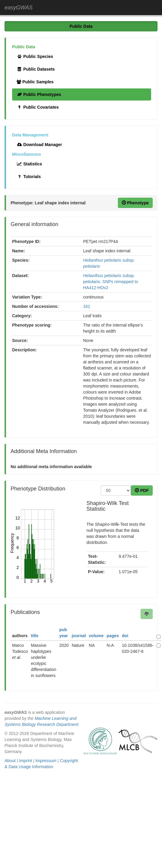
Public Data (81, 26)
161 (86, 306)
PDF (142, 490)
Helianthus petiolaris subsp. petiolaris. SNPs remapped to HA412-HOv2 (110, 281)
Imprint (25, 760)
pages (113, 635)
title (34, 635)
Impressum (45, 760)
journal (79, 635)
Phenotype (135, 202)
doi (125, 635)
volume (96, 635)
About (10, 760)
